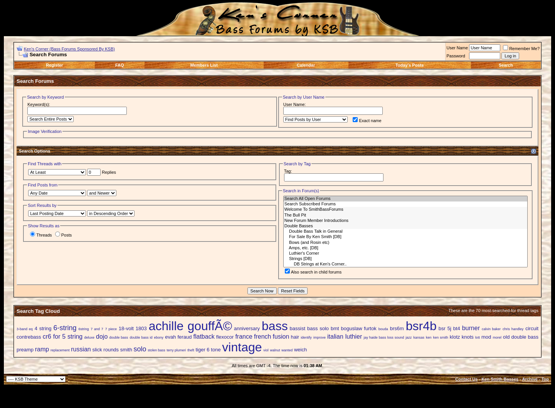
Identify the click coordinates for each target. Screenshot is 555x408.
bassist (297, 328)
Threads (41, 235)
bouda (383, 329)
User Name (457, 47)
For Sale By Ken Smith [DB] (405, 237)
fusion (281, 336)
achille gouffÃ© (190, 326)
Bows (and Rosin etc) (405, 242)
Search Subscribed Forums (405, 204)
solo (140, 349)
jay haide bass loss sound (383, 337)
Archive (530, 379)
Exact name (367, 120)
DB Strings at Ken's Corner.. (405, 264)
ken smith (440, 337)
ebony (159, 337)
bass (275, 326)
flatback (204, 336)
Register (54, 65)
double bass (118, 337)
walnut (275, 350)
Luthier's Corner (405, 253)
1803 (141, 328)
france (243, 336)
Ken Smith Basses (499, 379)
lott (477, 337)
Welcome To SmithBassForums (405, 209)
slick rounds (105, 350)
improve (319, 337)
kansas (418, 337)
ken (429, 337)
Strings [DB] (405, 259)
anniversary (247, 328)
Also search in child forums (313, 272)
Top (545, 379)
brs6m (397, 328)
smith (126, 350)
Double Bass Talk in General (405, 231)
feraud (185, 337)
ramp (42, 349)
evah (170, 337)
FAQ (119, 65)
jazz (408, 337)
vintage (242, 347)
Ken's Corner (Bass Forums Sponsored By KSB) (69, 49)
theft (190, 350)
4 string (43, 328)
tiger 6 (202, 350)
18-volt (126, 328)
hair (295, 337)
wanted (287, 350)
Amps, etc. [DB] (405, 248)
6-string (64, 328)
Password (456, 56)
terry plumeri (176, 350)
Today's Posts (409, 65)
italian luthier (344, 336)
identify (306, 337)
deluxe (89, 337)
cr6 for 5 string (63, 336)
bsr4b (421, 326)
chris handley (513, 329)
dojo (102, 336)
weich (300, 350)
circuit (531, 328)
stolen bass (156, 350)
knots (468, 337)
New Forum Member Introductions (405, 220)
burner (471, 328)
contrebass (29, 337)
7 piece (111, 329)
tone (215, 350)
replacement (60, 350)
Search (506, 65)
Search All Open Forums (405, 198)
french (262, 336)
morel (497, 337)
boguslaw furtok (359, 328)
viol (266, 350)
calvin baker (491, 329)
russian (81, 349)
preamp (25, 350)
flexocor (225, 337)
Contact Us (466, 379)
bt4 (456, 328)
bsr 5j (445, 328)
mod (486, 337)
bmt (335, 328)
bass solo (318, 328)
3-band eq (25, 329)
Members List (204, 65)
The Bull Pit (405, 215)
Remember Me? (521, 48)
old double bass (520, 337)
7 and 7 (97, 329)
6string (83, 329)
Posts (63, 235)
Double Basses (405, 226)
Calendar (306, 65)
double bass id (141, 337)
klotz (455, 337)
